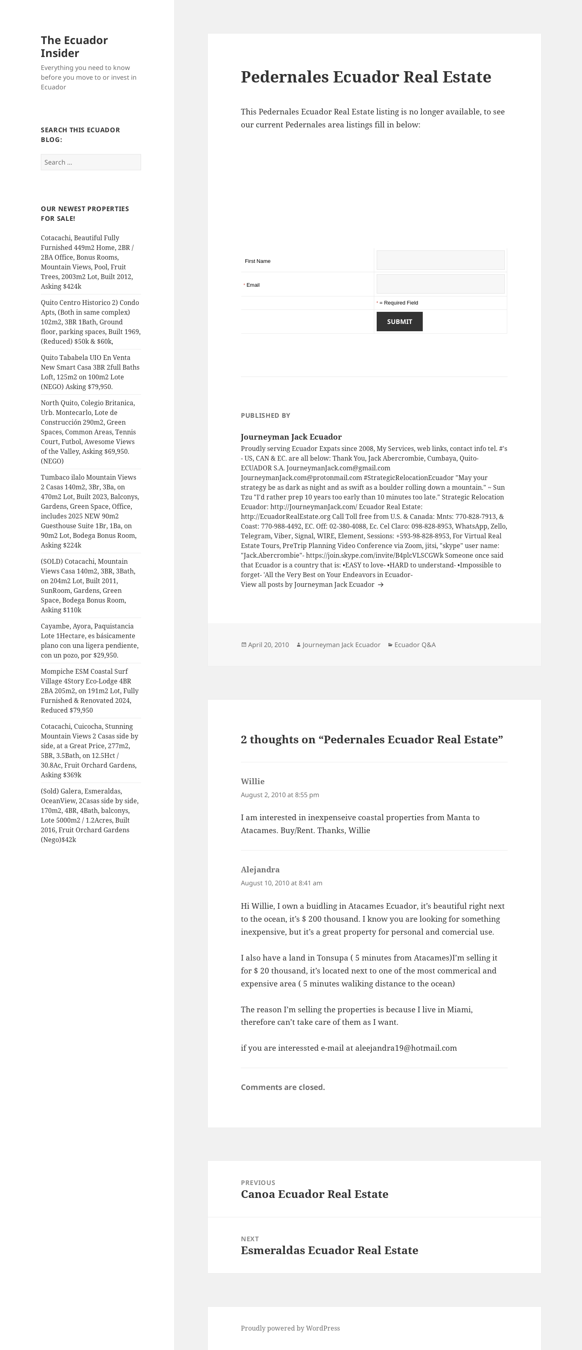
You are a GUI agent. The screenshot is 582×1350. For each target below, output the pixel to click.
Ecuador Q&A (415, 644)
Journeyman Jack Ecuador (342, 644)
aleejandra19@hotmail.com (406, 1048)
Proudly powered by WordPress (290, 1328)
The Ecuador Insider (74, 46)
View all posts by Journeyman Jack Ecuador (308, 584)
